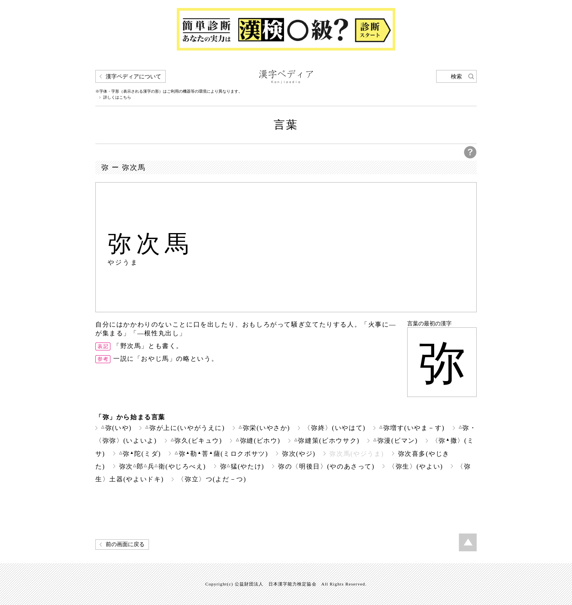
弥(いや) (116, 427)
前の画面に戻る (125, 544)
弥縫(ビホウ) (258, 440)
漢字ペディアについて (133, 77)
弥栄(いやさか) (264, 427)
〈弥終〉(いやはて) (334, 427)
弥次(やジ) (298, 453)
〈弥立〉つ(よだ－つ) (212, 479)
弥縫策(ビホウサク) (326, 440)
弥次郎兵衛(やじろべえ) (162, 466)
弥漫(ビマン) (395, 440)
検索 (456, 77)
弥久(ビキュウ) (196, 440)
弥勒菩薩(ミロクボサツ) (221, 453)
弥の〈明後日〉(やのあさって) (326, 466)
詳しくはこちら (117, 97)
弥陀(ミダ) (140, 453)
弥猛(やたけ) (242, 466)
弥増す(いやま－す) (411, 427)
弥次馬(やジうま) (356, 453)
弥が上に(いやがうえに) (185, 427)
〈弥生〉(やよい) (415, 466)
